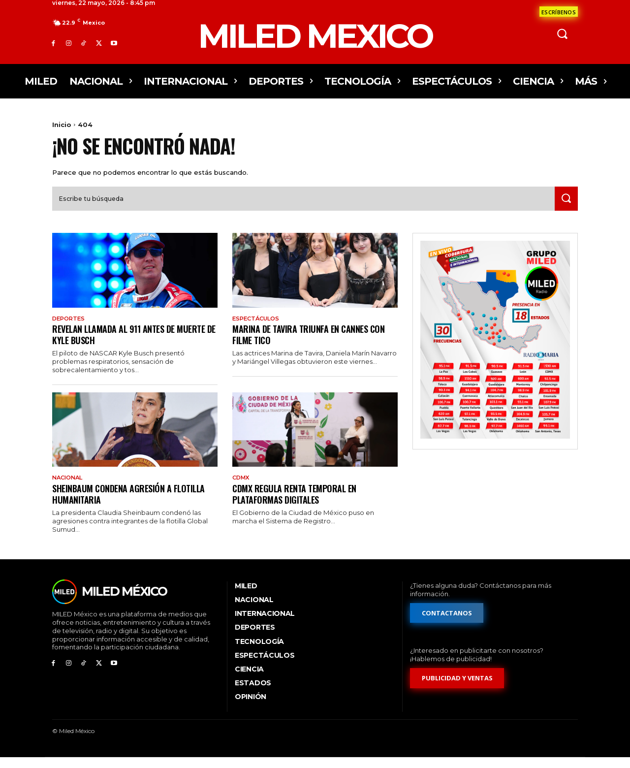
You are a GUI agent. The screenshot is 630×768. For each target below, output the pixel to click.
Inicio (61, 124)
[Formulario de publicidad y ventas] (457, 688)
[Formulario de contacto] (558, 11)
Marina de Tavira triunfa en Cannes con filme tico (314, 344)
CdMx (242, 487)
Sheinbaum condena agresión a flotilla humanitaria (134, 504)
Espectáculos (258, 327)
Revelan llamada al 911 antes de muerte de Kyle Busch (119, 344)
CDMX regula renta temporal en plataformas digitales (299, 504)
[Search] (564, 207)
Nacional (69, 487)
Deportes (70, 327)
